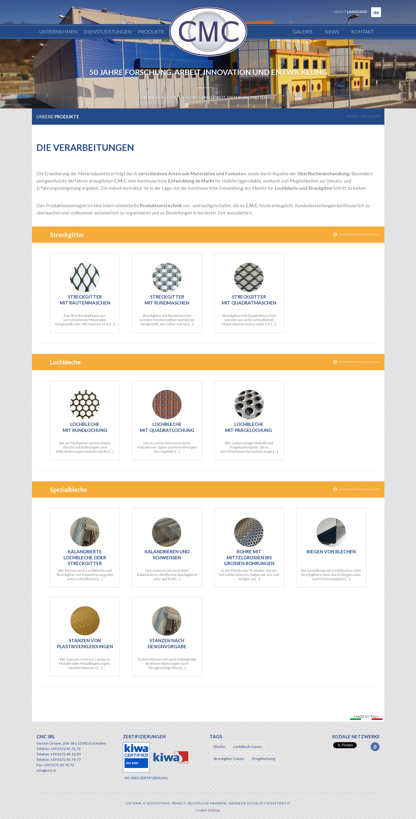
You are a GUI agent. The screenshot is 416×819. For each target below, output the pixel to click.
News (332, 31)
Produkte (151, 31)
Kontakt (362, 31)
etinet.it (282, 803)
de (376, 12)
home (352, 116)
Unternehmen (58, 31)
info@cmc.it (46, 770)
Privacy (179, 803)
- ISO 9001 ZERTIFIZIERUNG (145, 778)
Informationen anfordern (356, 234)
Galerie (303, 31)
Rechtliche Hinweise (207, 803)
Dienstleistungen (108, 31)
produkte (370, 116)
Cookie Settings (208, 810)
